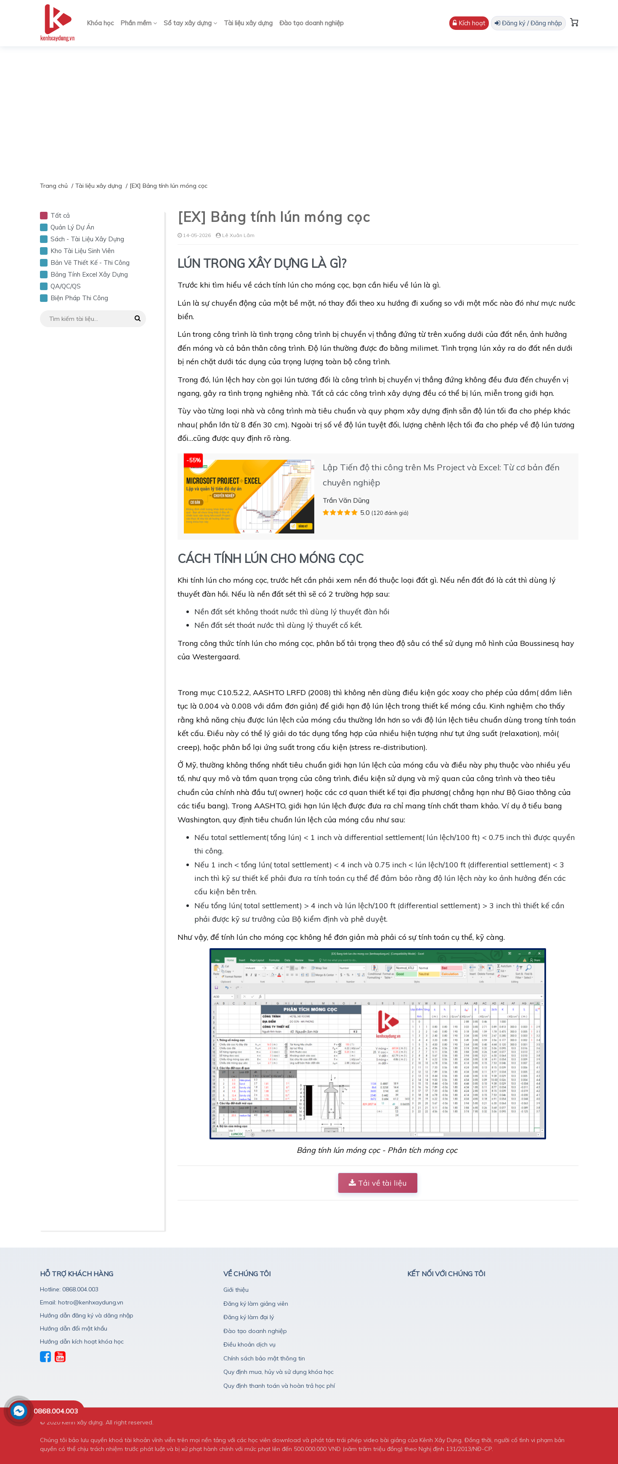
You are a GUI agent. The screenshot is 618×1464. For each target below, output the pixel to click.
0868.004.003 (56, 1411)
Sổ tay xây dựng (190, 23)
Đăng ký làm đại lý (248, 1317)
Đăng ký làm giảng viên (255, 1303)
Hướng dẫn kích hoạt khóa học (82, 1341)
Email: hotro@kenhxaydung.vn (81, 1302)
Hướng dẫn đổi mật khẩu (73, 1328)
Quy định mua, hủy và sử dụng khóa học (278, 1372)
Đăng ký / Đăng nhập (528, 23)
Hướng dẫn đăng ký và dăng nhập (86, 1315)
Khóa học (100, 23)
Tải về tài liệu (378, 1183)
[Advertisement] (309, 109)
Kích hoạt (469, 23)
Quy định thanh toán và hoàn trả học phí (279, 1385)
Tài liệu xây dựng (248, 23)
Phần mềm (138, 23)
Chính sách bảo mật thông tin (264, 1358)
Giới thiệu (236, 1289)
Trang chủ (54, 185)
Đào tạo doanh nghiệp (311, 23)
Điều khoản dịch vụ (249, 1344)
